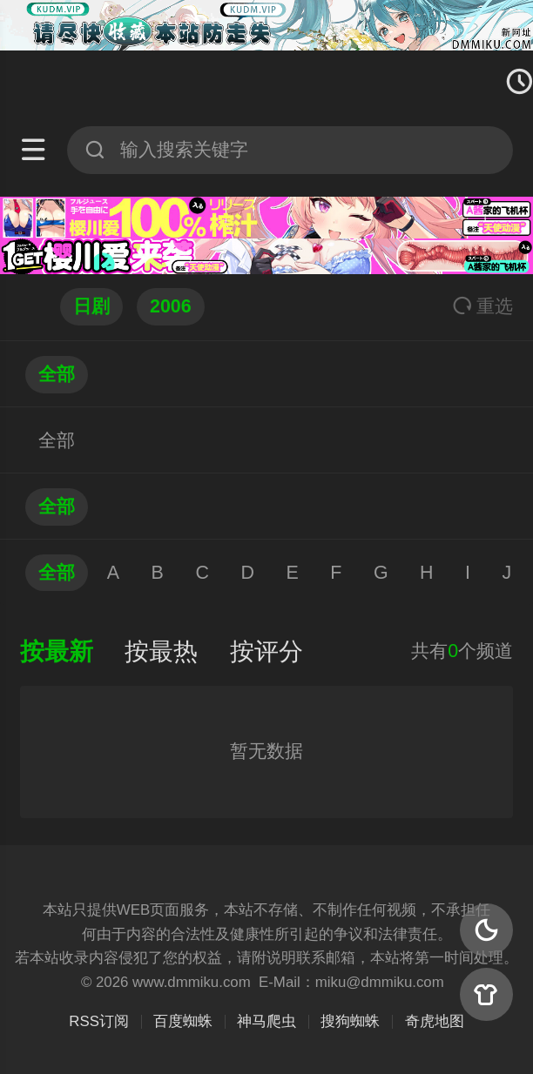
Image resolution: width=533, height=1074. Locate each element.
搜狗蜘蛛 (350, 1021)
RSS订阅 (99, 1021)
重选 (483, 306)
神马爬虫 (266, 1021)
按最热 (161, 651)
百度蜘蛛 (183, 1021)
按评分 (266, 651)
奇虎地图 (434, 1021)
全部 (56, 374)
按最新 (56, 651)
